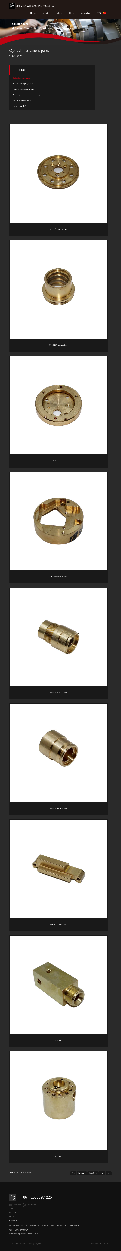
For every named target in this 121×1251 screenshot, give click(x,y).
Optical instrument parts (50, 28)
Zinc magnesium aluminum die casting (26, 95)
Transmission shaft (19, 106)
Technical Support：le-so (100, 1244)
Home (33, 13)
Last (108, 1173)
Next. (102, 1173)
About (45, 13)
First (73, 1173)
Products (58, 13)
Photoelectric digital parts (22, 84)
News (71, 13)
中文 (101, 13)
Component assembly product (23, 89)
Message (15, 1205)
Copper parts (67, 28)
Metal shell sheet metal (21, 100)
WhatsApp (29, 1205)
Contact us (85, 13)
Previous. (81, 1173)
